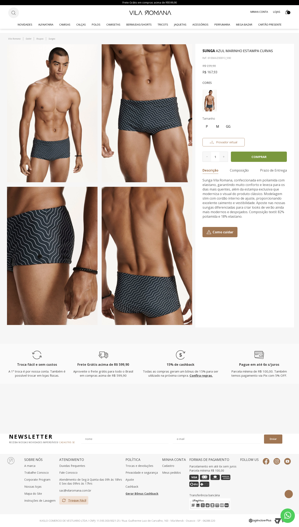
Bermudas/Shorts (139, 24)
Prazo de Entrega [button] (273, 170)
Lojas (276, 12)
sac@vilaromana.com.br (75, 490)
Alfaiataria (45, 24)
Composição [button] (239, 170)
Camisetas (113, 24)
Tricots (163, 24)
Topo (289, 494)
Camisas (64, 24)
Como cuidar (223, 232)
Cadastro (168, 465)
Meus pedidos (171, 472)
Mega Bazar (244, 24)
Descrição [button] (210, 170)
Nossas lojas (33, 486)
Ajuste (130, 479)
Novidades (25, 24)
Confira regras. (201, 375)
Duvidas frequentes (72, 465)
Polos (96, 24)
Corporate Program (37, 479)
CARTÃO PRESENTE (270, 24)
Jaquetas (180, 24)
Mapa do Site (33, 493)
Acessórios (200, 24)
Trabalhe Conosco (36, 472)
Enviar (273, 439)
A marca (29, 465)
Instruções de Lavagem (40, 500)
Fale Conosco (68, 472)
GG (228, 126)
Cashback (132, 486)
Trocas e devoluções (139, 465)
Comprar (258, 157)
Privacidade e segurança (142, 472)
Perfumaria (222, 24)
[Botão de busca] (13, 12)
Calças (81, 24)
